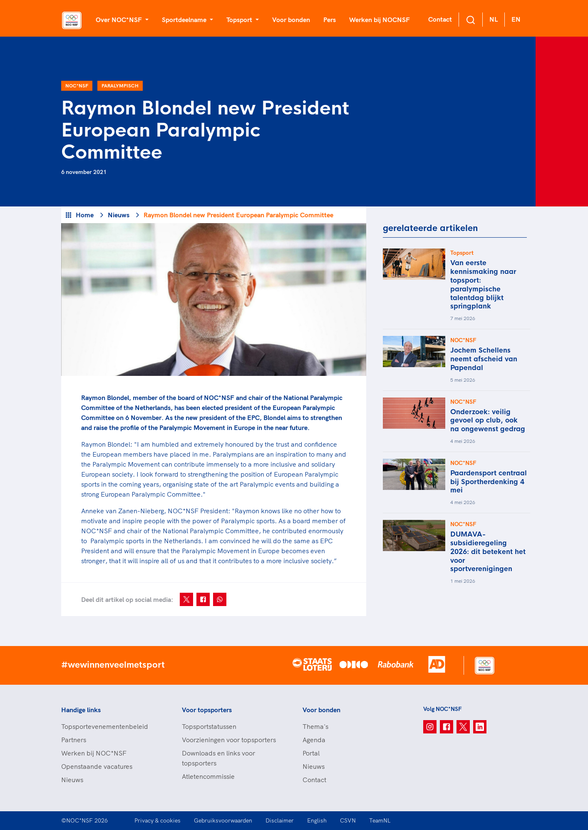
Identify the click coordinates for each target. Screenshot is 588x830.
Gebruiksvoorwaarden (223, 820)
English (317, 820)
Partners (73, 740)
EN (516, 19)
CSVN (348, 820)
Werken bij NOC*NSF (94, 753)
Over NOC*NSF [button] (120, 19)
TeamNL (380, 820)
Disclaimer (279, 820)
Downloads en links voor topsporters (218, 758)
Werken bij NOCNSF (379, 19)
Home (85, 215)
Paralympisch (120, 85)
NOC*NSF (76, 85)
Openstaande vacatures (96, 766)
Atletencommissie (208, 776)
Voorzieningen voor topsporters (229, 740)
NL (493, 19)
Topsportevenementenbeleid (104, 726)
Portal (311, 753)
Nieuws (118, 215)
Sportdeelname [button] (185, 19)
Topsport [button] (240, 19)
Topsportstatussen (209, 726)
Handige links (81, 710)
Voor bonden (291, 19)
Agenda (314, 740)
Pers (329, 19)
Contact (440, 19)
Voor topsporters (207, 710)
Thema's (315, 726)
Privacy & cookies (157, 820)
